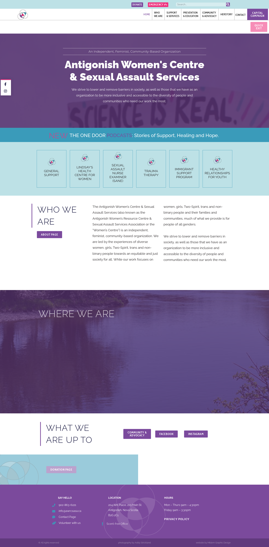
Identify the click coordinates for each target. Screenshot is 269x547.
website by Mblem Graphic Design (213, 542)
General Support (51, 173)
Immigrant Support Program (184, 173)
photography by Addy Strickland (134, 542)
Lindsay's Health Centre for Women (85, 173)
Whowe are (158, 14)
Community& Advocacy (209, 14)
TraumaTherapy (151, 173)
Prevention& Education (190, 14)
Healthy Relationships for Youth (217, 173)
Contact (240, 14)
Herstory (226, 14)
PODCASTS (119, 135)
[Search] (228, 4)
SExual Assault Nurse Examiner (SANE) (117, 173)
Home (146, 14)
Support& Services (173, 14)
